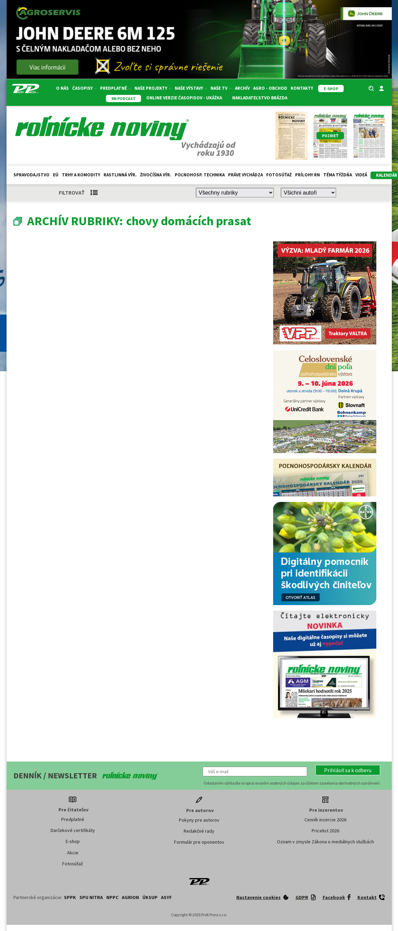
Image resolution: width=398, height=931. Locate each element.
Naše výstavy (191, 88)
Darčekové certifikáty (73, 830)
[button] (347, 770)
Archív (242, 88)
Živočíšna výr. (155, 175)
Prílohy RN (307, 175)
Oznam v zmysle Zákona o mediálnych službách (325, 842)
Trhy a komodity (81, 175)
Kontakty (302, 88)
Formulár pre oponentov (199, 842)
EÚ (55, 175)
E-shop (73, 841)
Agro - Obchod (270, 88)
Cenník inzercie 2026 (325, 820)
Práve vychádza (245, 175)
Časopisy (84, 88)
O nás (62, 88)
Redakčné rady (199, 831)
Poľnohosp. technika (200, 175)
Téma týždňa (337, 175)
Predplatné (115, 88)
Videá (361, 175)
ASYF (166, 897)
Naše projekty (153, 88)
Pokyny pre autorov (199, 820)
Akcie (72, 853)
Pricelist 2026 (325, 831)
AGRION (130, 897)
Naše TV (221, 88)
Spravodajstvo (31, 175)
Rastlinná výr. (120, 175)
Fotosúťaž (279, 175)
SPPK (70, 897)
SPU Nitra (91, 897)
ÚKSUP (150, 897)
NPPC (112, 897)
